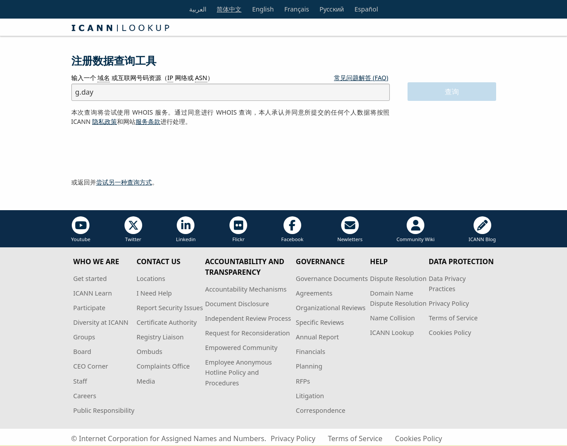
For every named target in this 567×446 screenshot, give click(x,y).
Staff (80, 381)
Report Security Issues (169, 308)
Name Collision (392, 318)
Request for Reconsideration (247, 333)
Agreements (314, 293)
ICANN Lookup (392, 332)
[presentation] (138, 152)
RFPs (303, 381)
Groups (84, 337)
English (263, 9)
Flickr (238, 229)
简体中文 (229, 9)
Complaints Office (163, 366)
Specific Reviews (320, 322)
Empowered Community (241, 347)
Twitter (133, 229)
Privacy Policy (449, 303)
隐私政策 (104, 121)
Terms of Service (453, 318)
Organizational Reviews (330, 308)
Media (145, 381)
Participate (89, 308)
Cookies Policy (450, 332)
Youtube (81, 229)
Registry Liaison (159, 337)
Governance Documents (332, 278)
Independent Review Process (248, 318)
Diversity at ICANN (100, 322)
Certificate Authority (166, 322)
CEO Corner (90, 366)
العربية (197, 9)
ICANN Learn (92, 293)
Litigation (310, 396)
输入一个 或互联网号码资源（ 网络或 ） (142, 77)
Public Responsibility (103, 410)
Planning (309, 366)
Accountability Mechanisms (246, 289)
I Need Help (154, 293)
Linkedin (186, 229)
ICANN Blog (482, 229)
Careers (84, 396)
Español (366, 9)
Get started (90, 278)
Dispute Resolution (398, 278)
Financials (310, 351)
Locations (150, 278)
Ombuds (149, 351)
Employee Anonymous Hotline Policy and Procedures (238, 372)
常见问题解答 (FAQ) (361, 77)
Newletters (349, 229)
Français (296, 9)
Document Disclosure (237, 304)
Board (82, 351)
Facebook (292, 229)
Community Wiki (415, 229)
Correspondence (321, 410)
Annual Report (317, 337)
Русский (331, 9)
